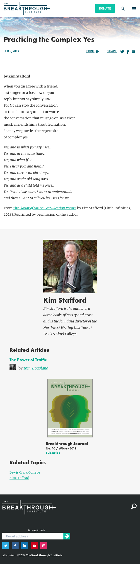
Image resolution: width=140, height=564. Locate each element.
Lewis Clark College (25, 472)
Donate (105, 8)
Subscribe (53, 453)
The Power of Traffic (28, 359)
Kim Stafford (65, 300)
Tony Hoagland (35, 367)
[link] (70, 367)
